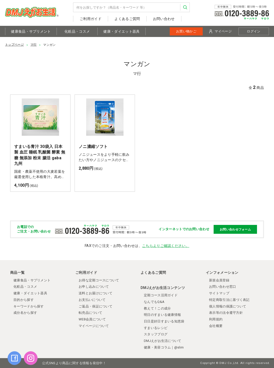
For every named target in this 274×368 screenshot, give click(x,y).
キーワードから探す (28, 306)
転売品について (90, 313)
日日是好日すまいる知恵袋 (164, 321)
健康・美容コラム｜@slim (164, 347)
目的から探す (23, 300)
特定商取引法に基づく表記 (229, 300)
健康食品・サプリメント (31, 31)
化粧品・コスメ (77, 31)
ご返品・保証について (95, 306)
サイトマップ (219, 293)
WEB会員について (92, 319)
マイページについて (94, 326)
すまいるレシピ (155, 328)
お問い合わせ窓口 (222, 286)
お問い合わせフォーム (235, 229)
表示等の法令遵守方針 (226, 313)
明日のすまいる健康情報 (162, 315)
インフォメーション (222, 272)
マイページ (220, 31)
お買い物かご (186, 31)
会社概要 (215, 326)
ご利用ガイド (90, 19)
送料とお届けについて (95, 293)
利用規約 (215, 319)
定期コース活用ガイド (161, 295)
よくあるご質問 (127, 19)
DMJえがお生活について (162, 341)
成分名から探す (25, 313)
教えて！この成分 (157, 308)
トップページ (14, 44)
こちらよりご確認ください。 (165, 246)
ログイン (253, 31)
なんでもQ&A (154, 302)
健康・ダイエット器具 (121, 31)
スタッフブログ (155, 334)
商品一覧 (17, 272)
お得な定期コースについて (99, 280)
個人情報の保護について (227, 306)
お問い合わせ (164, 19)
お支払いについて (92, 300)
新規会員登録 (219, 280)
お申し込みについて (94, 286)
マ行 (33, 44)
